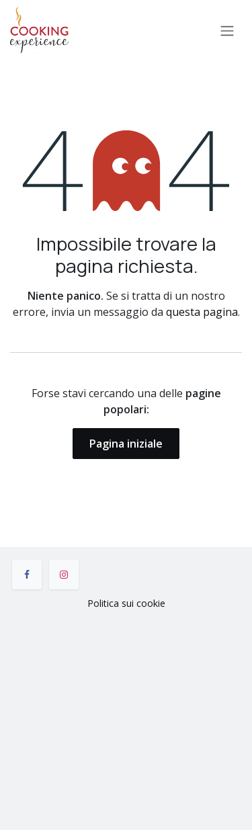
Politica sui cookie (126, 603)
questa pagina (202, 311)
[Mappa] (126, 717)
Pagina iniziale (126, 443)
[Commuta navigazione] (227, 30)
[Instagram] (64, 574)
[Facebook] (27, 574)
